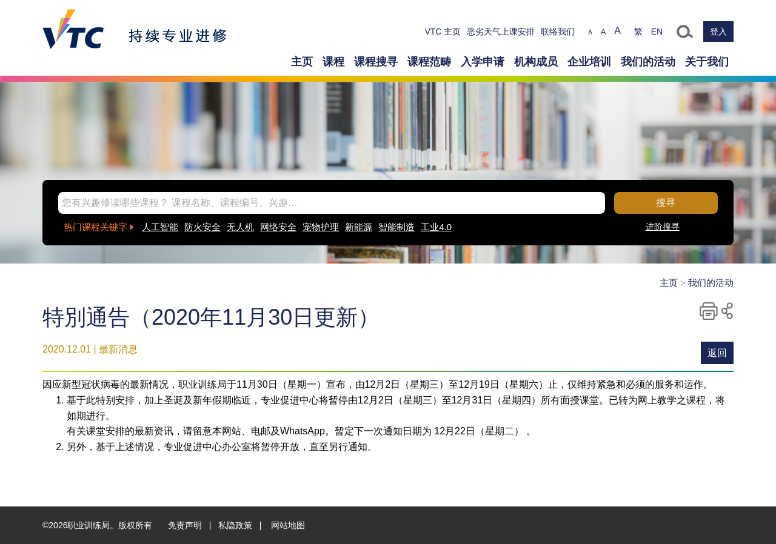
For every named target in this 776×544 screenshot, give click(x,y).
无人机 (240, 227)
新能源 (358, 227)
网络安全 (278, 227)
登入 (718, 31)
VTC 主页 (442, 31)
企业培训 (589, 62)
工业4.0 (436, 227)
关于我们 (707, 62)
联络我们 (558, 31)
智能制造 (396, 227)
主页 (302, 62)
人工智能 (160, 227)
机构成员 (536, 62)
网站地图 (288, 525)
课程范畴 (429, 62)
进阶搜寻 (663, 226)
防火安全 (202, 227)
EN (657, 31)
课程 (333, 62)
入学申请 (482, 62)
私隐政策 (235, 525)
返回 (717, 353)
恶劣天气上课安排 (501, 31)
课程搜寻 (376, 62)
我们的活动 (648, 62)
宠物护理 (321, 227)
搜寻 (665, 202)
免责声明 (185, 525)
